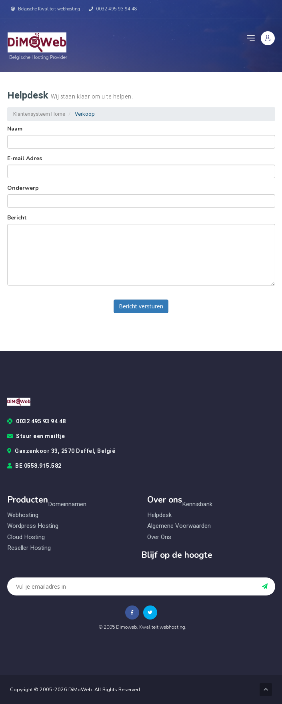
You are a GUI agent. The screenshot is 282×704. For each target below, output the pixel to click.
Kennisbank (197, 504)
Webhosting (22, 515)
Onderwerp (23, 188)
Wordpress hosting (32, 526)
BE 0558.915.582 (34, 466)
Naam (14, 129)
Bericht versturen (141, 306)
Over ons (159, 537)
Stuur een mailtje (36, 436)
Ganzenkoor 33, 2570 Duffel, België (61, 451)
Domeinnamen (67, 504)
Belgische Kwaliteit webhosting (45, 9)
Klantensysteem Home (39, 114)
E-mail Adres (24, 158)
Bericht (16, 217)
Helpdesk (159, 515)
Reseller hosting (29, 548)
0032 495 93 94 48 (113, 9)
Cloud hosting (26, 537)
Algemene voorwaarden (179, 526)
